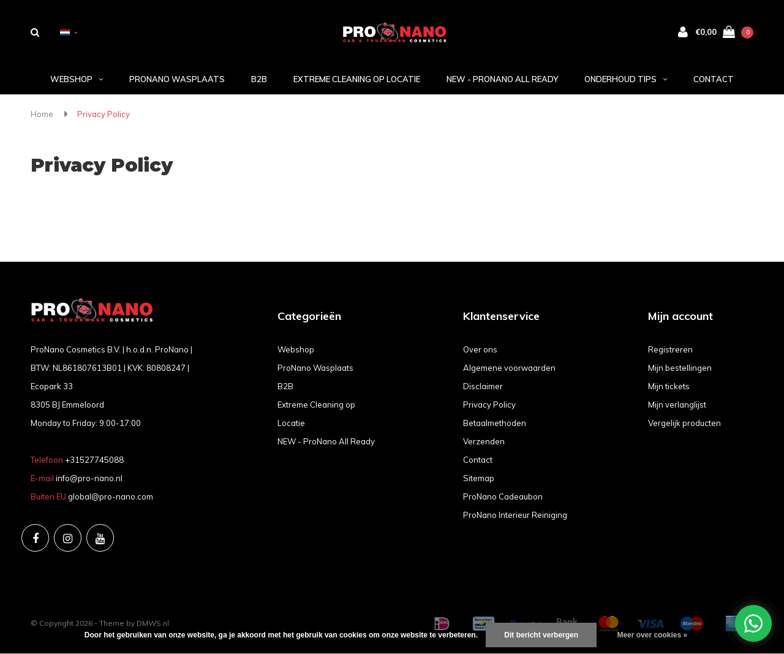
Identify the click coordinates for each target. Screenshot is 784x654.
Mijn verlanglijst (677, 404)
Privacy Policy (103, 114)
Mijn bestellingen (680, 368)
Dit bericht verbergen (541, 635)
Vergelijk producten (684, 423)
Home (42, 114)
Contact (713, 79)
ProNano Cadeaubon (503, 496)
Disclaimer (483, 386)
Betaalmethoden (494, 423)
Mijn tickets (669, 386)
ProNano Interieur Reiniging (515, 515)
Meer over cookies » (652, 635)
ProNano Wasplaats (177, 79)
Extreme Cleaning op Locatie (356, 79)
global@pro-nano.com (110, 496)
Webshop (76, 79)
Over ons (480, 349)
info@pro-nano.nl (89, 478)
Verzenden (484, 441)
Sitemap (478, 478)
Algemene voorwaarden (509, 368)
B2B (259, 79)
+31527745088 (94, 460)
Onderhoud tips (625, 79)
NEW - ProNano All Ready (502, 79)
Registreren (670, 349)
